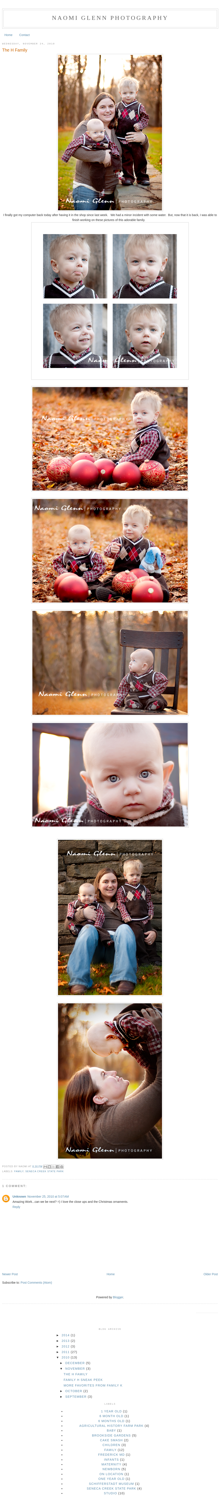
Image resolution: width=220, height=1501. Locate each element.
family (19, 1171)
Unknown (19, 1196)
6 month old (111, 1416)
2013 (66, 1341)
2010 (66, 1357)
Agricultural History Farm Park (111, 1425)
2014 (66, 1335)
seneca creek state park (44, 1171)
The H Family (14, 50)
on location (111, 1474)
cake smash (111, 1440)
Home (9, 35)
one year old (111, 1479)
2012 (66, 1346)
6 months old (111, 1421)
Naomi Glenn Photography (110, 17)
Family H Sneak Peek (83, 1380)
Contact (24, 35)
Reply (16, 1207)
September (76, 1396)
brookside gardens (111, 1435)
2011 (66, 1352)
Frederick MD (111, 1454)
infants (111, 1459)
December (75, 1363)
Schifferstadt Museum (111, 1483)
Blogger (118, 1297)
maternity (111, 1464)
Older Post (211, 1274)
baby (111, 1430)
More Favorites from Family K (93, 1385)
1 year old (111, 1411)
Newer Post (10, 1274)
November (75, 1368)
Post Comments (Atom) (36, 1282)
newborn (111, 1469)
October (74, 1391)
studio (110, 1493)
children (111, 1445)
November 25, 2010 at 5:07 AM (48, 1196)
